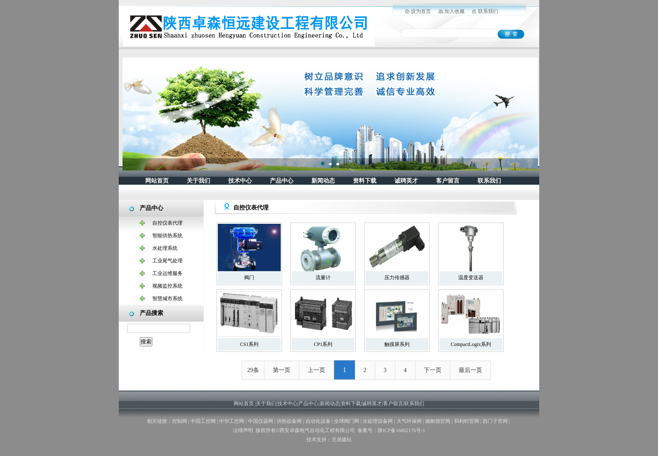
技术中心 (240, 181)
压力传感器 (397, 277)
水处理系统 (165, 248)
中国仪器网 (260, 421)
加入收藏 (454, 11)
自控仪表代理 (167, 223)
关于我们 (198, 181)
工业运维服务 (167, 273)
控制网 (179, 421)
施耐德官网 (437, 421)
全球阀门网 (346, 421)
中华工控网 (231, 421)
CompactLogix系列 (471, 344)
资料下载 (364, 181)
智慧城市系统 (167, 298)
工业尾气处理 (167, 261)
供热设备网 (289, 421)
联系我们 (488, 11)
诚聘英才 (406, 181)
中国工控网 (203, 421)
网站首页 (157, 181)
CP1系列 (323, 344)
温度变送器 (470, 277)
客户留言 (448, 181)
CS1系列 (249, 344)
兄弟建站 (342, 440)
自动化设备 (318, 421)
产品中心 (281, 181)
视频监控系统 (167, 286)
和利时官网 (466, 421)
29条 (253, 370)
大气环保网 (409, 421)
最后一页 (470, 370)
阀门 (249, 277)
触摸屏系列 (397, 344)
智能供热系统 (167, 235)
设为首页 (421, 11)
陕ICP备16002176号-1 (401, 430)
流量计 (323, 277)
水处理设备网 (378, 421)
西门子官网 (495, 421)
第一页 (281, 370)
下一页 (432, 370)
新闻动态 (323, 181)
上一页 (316, 370)
